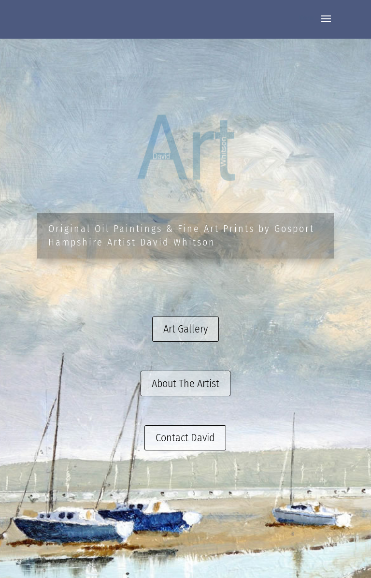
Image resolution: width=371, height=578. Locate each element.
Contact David (185, 437)
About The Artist (185, 383)
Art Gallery (185, 328)
